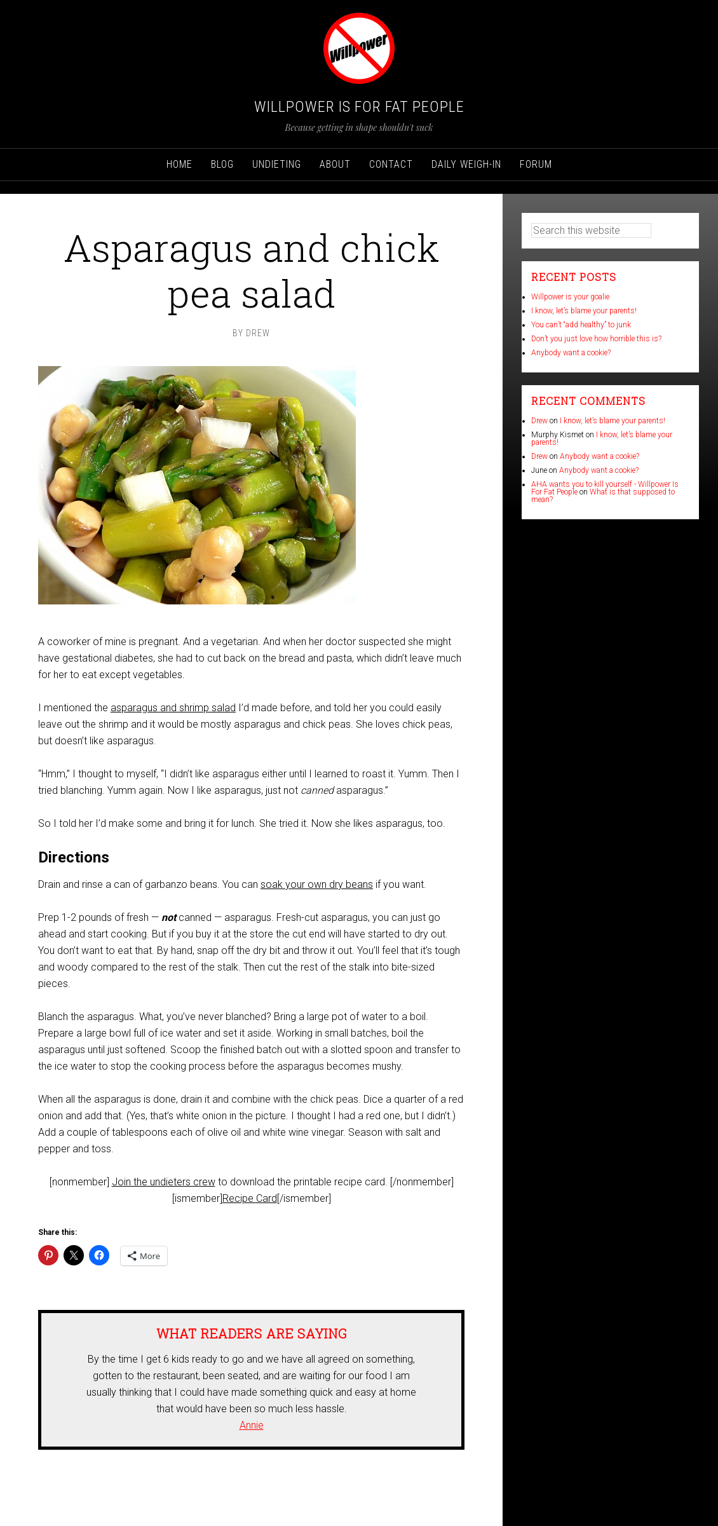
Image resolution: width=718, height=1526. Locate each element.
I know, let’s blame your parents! (584, 310)
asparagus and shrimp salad (173, 708)
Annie (252, 1425)
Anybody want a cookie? (571, 352)
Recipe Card (249, 1198)
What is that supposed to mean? (603, 495)
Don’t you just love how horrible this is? (596, 338)
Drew (539, 420)
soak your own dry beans (317, 884)
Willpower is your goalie (570, 296)
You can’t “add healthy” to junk (581, 324)
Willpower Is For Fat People (359, 107)
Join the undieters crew (163, 1182)
